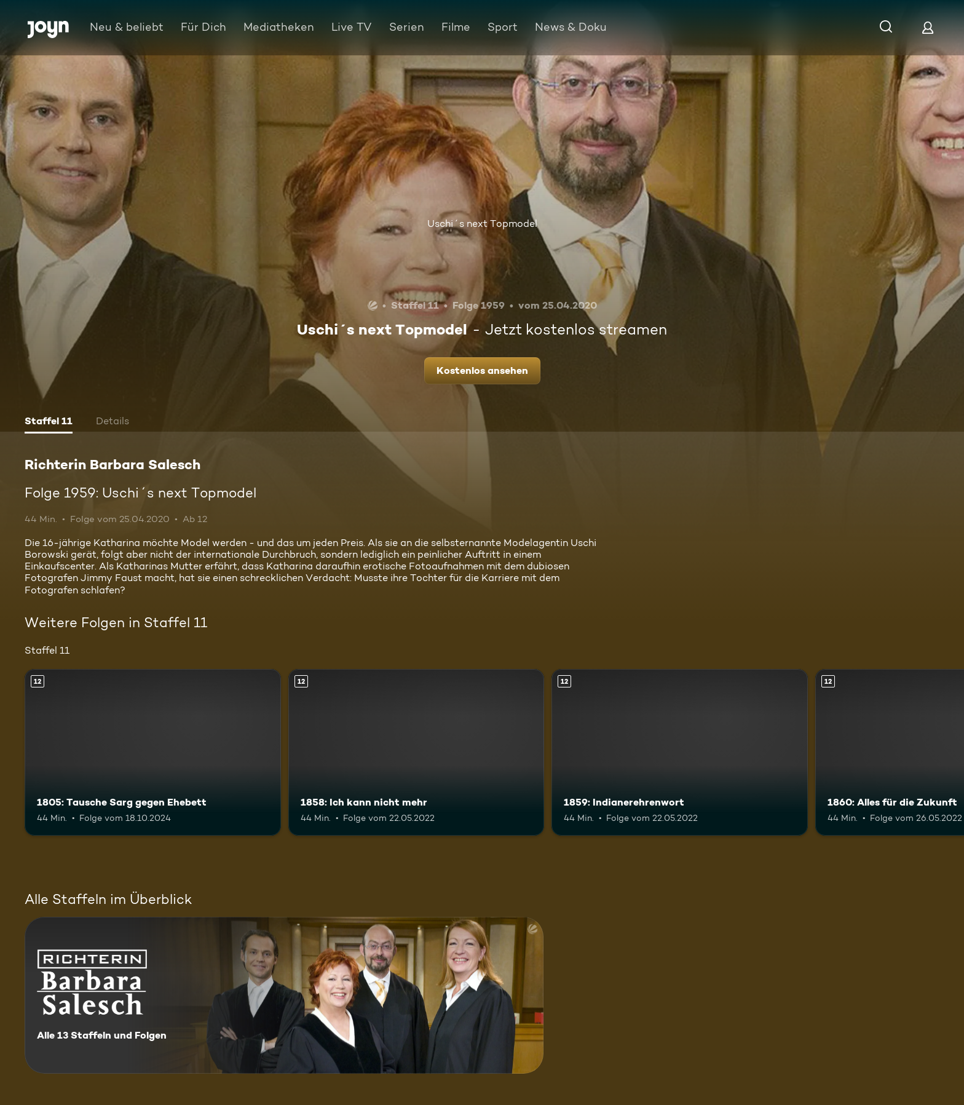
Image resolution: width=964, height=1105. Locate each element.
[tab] (48, 422)
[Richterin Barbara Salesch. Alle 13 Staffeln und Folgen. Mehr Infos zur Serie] (284, 995)
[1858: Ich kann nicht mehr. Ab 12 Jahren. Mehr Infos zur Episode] (416, 752)
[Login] (928, 27)
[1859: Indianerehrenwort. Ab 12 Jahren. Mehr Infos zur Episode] (679, 752)
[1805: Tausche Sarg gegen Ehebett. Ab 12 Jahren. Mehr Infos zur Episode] (153, 752)
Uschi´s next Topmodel (482, 223)
